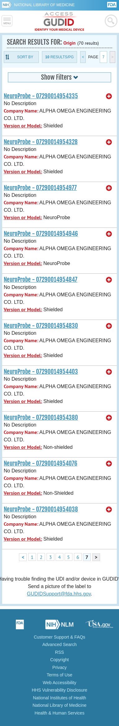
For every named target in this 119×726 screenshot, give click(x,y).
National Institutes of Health (59, 697)
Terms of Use (59, 674)
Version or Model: (23, 125)
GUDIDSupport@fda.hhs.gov (59, 593)
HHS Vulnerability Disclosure (59, 690)
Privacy (60, 667)
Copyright (59, 659)
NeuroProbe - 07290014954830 (41, 326)
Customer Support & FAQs (59, 637)
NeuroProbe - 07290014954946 (41, 233)
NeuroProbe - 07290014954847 (40, 279)
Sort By (25, 57)
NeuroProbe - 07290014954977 (40, 188)
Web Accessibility (59, 682)
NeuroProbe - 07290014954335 (41, 96)
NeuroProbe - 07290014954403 (41, 371)
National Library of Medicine (44, 5)
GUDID (59, 21)
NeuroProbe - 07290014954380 (41, 417)
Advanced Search (59, 644)
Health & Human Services (59, 713)
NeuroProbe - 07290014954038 (41, 509)
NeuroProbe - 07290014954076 (40, 463)
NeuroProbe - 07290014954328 (41, 142)
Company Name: (21, 111)
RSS (59, 652)
